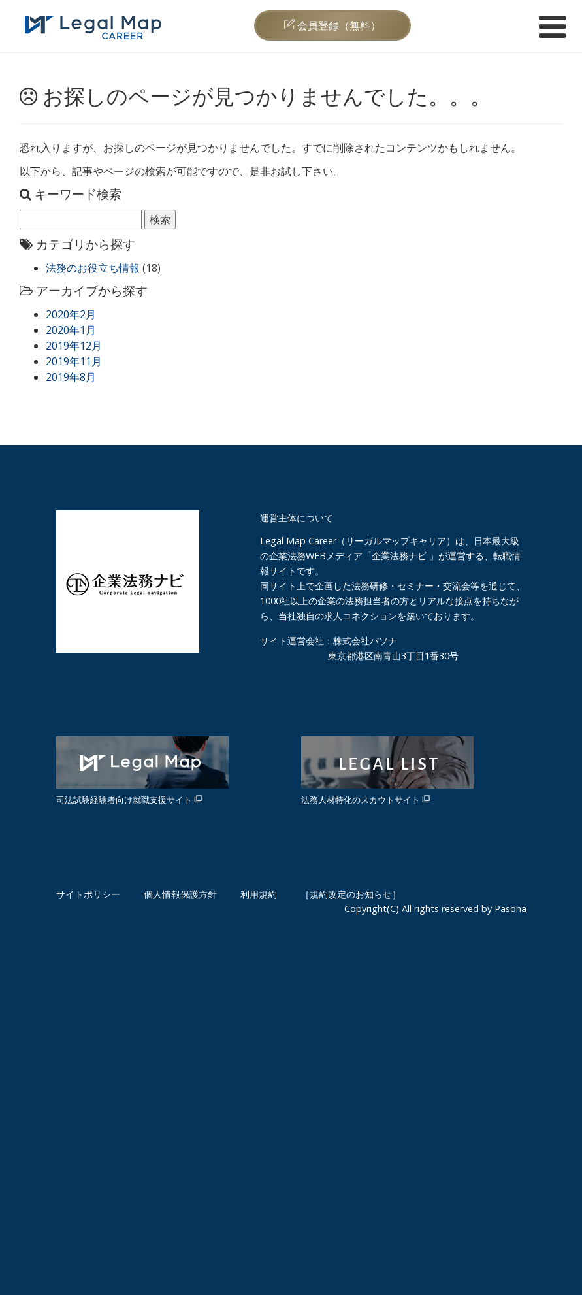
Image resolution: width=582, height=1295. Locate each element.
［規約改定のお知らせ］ (350, 894)
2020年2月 (71, 314)
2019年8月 (71, 377)
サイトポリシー (88, 894)
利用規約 (258, 894)
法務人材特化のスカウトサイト (387, 771)
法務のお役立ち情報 (93, 268)
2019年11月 (74, 361)
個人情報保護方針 (180, 894)
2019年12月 (74, 345)
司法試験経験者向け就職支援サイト (142, 771)
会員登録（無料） (332, 25)
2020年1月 (71, 330)
